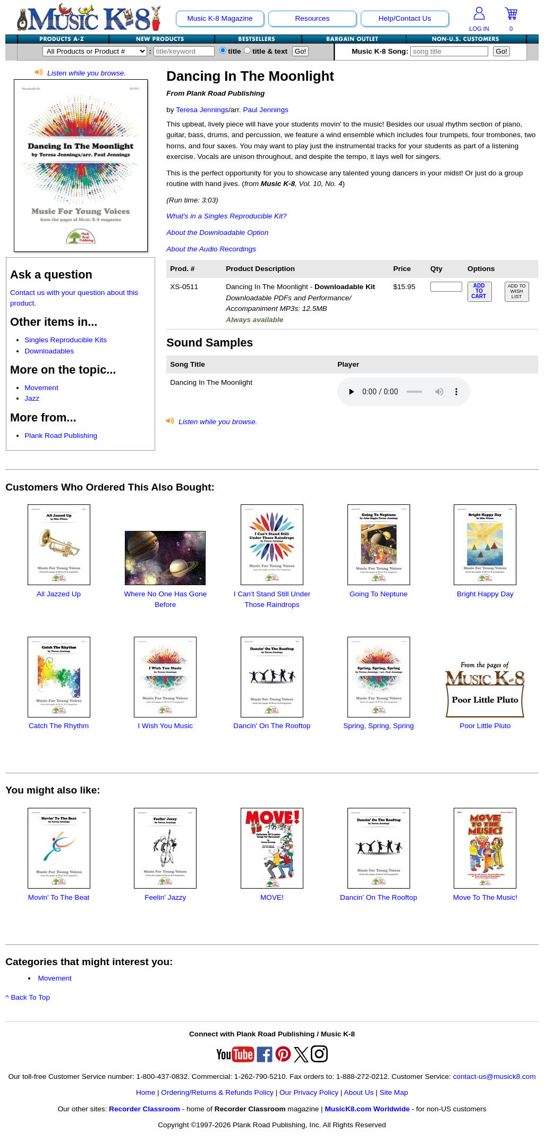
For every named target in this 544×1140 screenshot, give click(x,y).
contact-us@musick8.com (494, 1076)
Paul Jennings (265, 110)
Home (145, 1092)
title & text (266, 51)
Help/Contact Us (404, 18)
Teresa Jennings (202, 110)
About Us (358, 1092)
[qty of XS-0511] (446, 287)
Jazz (31, 398)
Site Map (393, 1092)
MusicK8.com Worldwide (367, 1109)
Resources (312, 18)
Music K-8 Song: (421, 51)
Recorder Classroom (144, 1109)
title (230, 51)
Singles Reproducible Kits (65, 340)
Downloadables (49, 351)
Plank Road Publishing (60, 436)
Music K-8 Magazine (219, 18)
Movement (41, 388)
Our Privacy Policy (308, 1092)
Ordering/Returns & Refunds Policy (217, 1092)
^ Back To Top (27, 997)
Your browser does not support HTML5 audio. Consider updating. (403, 391)
